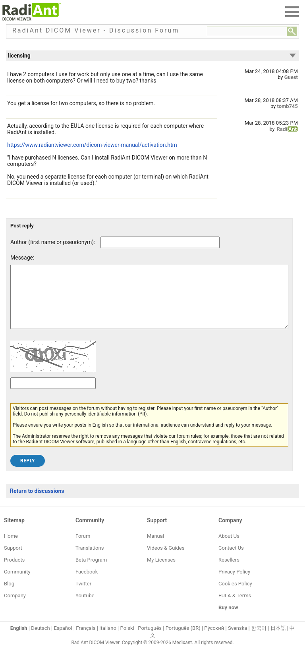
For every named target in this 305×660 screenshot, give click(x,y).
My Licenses (161, 572)
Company (15, 607)
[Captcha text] (53, 395)
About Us (228, 548)
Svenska (237, 640)
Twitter (83, 595)
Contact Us (231, 560)
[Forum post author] (160, 242)
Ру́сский (214, 640)
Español (63, 640)
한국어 (258, 640)
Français (85, 640)
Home (11, 548)
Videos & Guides (165, 560)
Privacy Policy (234, 584)
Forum (82, 548)
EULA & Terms (234, 607)
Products (14, 572)
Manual (155, 548)
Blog (9, 595)
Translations (89, 560)
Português (150, 640)
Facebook (86, 584)
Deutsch (40, 640)
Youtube (85, 607)
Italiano (107, 640)
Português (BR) (183, 640)
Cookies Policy (235, 595)
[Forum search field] (247, 31)
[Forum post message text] (149, 303)
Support (13, 560)
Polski (127, 640)
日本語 (278, 640)
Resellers (228, 572)
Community (17, 584)
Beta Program (91, 572)
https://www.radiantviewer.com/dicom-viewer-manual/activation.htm (92, 145)
